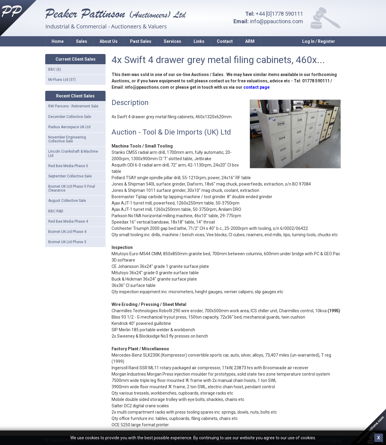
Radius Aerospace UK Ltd (69, 127)
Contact (225, 41)
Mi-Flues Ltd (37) (62, 80)
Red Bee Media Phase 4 (68, 221)
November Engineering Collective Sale (67, 139)
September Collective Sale (70, 176)
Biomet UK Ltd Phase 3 (67, 242)
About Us (109, 41)
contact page (256, 87)
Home (58, 41)
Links (199, 41)
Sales (81, 41)
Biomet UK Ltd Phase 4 (67, 232)
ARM (250, 41)
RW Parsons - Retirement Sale (73, 106)
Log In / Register (318, 41)
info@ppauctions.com (276, 21)
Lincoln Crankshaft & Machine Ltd (73, 153)
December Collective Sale (69, 117)
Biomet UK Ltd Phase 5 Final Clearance (71, 188)
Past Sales (140, 41)
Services (172, 41)
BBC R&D (55, 211)
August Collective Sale (67, 201)
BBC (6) (54, 69)
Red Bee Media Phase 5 (68, 166)
